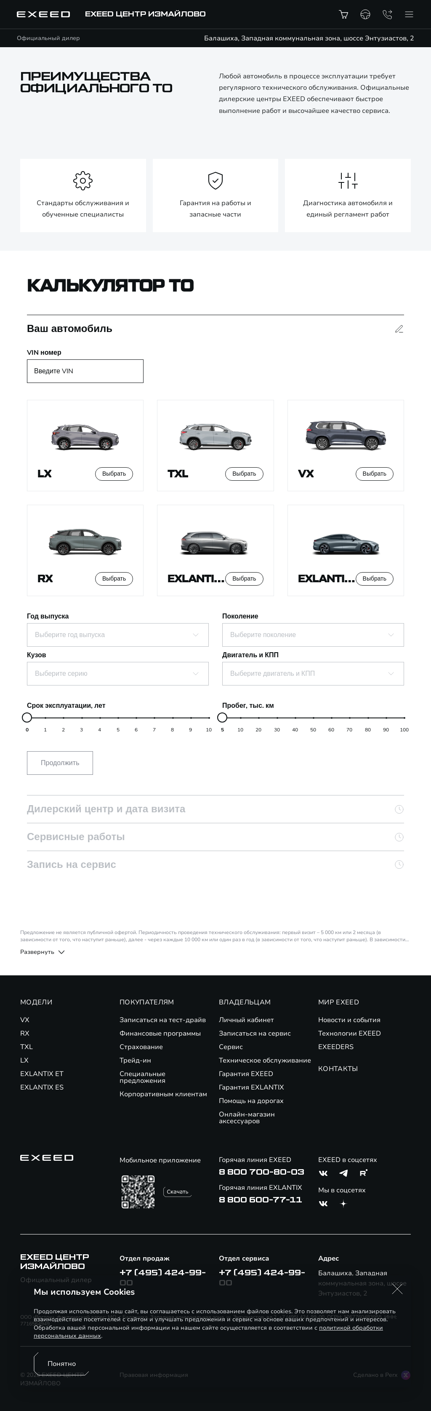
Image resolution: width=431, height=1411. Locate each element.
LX (24, 1060)
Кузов (36, 655)
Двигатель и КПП (250, 655)
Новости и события (349, 1020)
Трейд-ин (135, 1060)
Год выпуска (48, 616)
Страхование (141, 1047)
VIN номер (44, 352)
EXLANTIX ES (42, 1087)
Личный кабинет (246, 1020)
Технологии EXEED (349, 1033)
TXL (26, 1047)
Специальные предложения (142, 1077)
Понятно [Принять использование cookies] (62, 1364)
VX (24, 1020)
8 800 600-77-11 (260, 1200)
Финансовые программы (160, 1033)
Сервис (231, 1047)
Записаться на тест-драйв (163, 1020)
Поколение (240, 616)
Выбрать (114, 474)
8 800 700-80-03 (261, 1172)
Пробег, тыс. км (248, 705)
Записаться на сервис (255, 1033)
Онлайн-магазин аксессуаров (247, 1118)
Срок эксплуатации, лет (66, 705)
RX (24, 1033)
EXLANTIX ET (42, 1074)
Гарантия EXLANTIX (251, 1087)
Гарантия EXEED (246, 1074)
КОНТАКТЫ (338, 1069)
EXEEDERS (336, 1047)
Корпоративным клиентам (163, 1094)
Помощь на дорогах (251, 1101)
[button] (397, 1289)
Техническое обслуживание (265, 1060)
